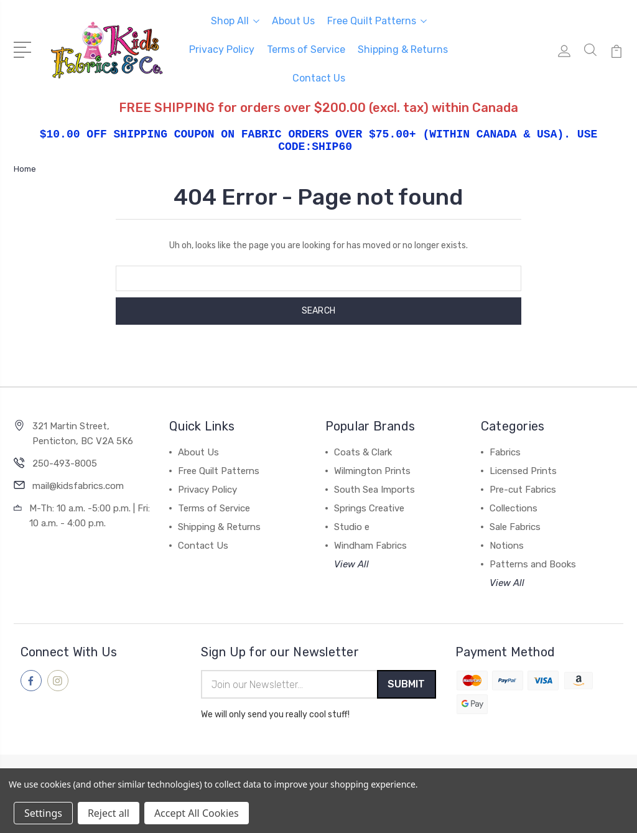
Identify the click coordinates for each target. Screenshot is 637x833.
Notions (507, 545)
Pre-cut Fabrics (523, 489)
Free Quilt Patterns (377, 21)
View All (351, 564)
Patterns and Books (533, 564)
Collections (513, 508)
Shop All (235, 21)
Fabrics (505, 452)
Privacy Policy (221, 49)
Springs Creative (369, 508)
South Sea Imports (374, 489)
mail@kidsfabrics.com (78, 485)
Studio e (352, 527)
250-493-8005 (64, 463)
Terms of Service (306, 49)
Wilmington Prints (372, 471)
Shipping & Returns (403, 49)
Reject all (108, 813)
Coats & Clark (363, 452)
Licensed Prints (523, 471)
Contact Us (318, 78)
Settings (43, 813)
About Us (293, 21)
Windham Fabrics (370, 545)
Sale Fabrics (515, 527)
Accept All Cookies (196, 813)
